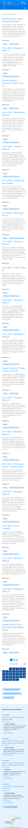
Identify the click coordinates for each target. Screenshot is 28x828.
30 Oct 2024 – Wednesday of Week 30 (13, 113)
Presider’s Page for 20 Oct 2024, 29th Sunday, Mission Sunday (13, 627)
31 (17, 679)
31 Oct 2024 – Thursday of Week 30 (12, 49)
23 (14, 677)
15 (10, 674)
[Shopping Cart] (21, 3)
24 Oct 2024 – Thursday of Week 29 (12, 301)
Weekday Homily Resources (11, 76)
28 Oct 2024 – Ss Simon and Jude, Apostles (13, 182)
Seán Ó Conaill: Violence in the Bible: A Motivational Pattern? (13, 742)
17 (17, 674)
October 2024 (14, 664)
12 (24, 671)
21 (7, 677)
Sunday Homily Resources (16, 238)
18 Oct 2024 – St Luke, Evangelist (11, 527)
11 (20, 671)
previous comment (10, 807)
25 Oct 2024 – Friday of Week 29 (14, 269)
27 (3, 679)
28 (7, 679)
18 (20, 674)
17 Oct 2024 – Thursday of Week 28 (12, 559)
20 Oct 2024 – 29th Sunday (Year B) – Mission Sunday (13, 465)
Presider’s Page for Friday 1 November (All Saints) (12, 20)
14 (7, 674)
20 (3, 677)
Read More (5, 40)
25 (21, 677)
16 (14, 674)
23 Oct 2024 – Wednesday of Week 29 (13, 335)
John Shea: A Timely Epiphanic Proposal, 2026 (13, 718)
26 (24, 677)
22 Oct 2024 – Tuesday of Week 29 (12, 398)
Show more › (7, 731)
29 (10, 679)
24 (17, 677)
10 (17, 671)
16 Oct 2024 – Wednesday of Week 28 (13, 590)
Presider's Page (13, 44)
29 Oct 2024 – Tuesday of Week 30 (12, 147)
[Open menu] (25, 3)
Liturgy (5, 44)
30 (14, 679)
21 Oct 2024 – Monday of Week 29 (12, 433)
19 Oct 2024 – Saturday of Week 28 (12, 493)
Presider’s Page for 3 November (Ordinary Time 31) (13, 83)
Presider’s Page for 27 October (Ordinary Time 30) (14, 369)
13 (3, 674)
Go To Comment (8, 733)
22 (10, 677)
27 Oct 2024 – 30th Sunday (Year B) (13, 214)
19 (24, 674)
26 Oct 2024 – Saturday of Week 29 (12, 242)
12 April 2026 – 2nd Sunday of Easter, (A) (12, 787)
